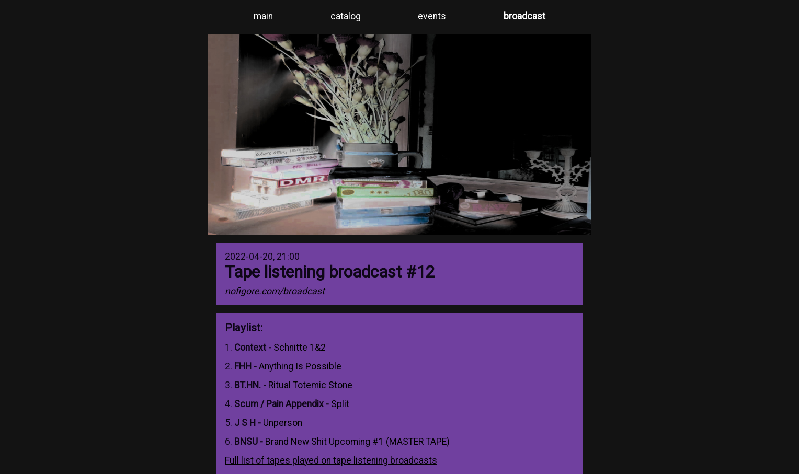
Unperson (282, 423)
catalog (345, 16)
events (432, 16)
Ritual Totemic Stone (310, 385)
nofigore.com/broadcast (275, 291)
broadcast (524, 16)
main (263, 16)
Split (340, 404)
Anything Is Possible (300, 366)
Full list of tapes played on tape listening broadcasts (331, 460)
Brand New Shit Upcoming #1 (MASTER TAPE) (357, 441)
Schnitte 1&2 (299, 347)
